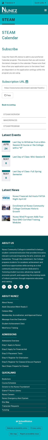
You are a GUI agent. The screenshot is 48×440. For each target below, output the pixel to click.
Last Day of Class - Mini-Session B (29, 157)
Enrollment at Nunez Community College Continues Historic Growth (28, 209)
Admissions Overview (10, 341)
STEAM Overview (11, 114)
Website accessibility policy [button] (17, 428)
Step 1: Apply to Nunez (11, 345)
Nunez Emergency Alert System (15, 398)
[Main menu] (45, 10)
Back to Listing (9, 105)
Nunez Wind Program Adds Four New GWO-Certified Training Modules (28, 220)
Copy (7, 95)
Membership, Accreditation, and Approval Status (22, 315)
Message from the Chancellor (14, 319)
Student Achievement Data (13, 324)
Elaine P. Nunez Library (11, 391)
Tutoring (5, 410)
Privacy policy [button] (36, 428)
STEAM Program (11, 126)
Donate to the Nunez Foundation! (16, 387)
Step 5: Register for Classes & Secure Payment (21, 362)
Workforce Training (10, 328)
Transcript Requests (10, 406)
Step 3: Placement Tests (12, 353)
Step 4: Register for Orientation (15, 358)
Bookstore (6, 379)
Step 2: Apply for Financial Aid (14, 349)
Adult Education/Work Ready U (14, 307)
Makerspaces (10, 120)
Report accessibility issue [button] (29, 434)
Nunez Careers (8, 394)
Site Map (5, 402)
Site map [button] (13, 434)
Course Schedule (9, 383)
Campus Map (7, 311)
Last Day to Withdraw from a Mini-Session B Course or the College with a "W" (29, 145)
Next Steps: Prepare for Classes (15, 366)
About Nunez (7, 302)
